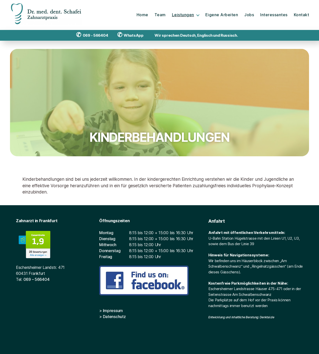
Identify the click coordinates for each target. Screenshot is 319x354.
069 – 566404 (36, 279)
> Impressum (111, 310)
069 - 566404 (92, 35)
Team (160, 14)
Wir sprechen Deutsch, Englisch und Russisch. (195, 35)
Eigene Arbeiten (221, 14)
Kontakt (301, 14)
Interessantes (274, 14)
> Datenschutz (112, 316)
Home (142, 14)
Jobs (249, 14)
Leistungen (183, 14)
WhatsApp (130, 35)
